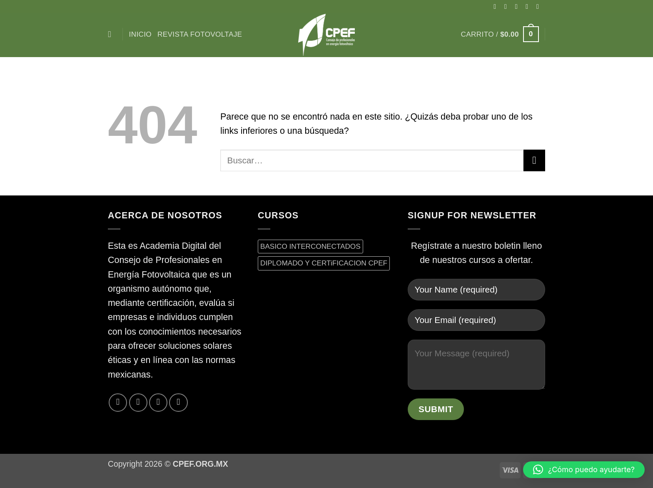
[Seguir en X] (518, 6)
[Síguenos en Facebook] (496, 6)
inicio (140, 34)
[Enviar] (534, 160)
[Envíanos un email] (539, 6)
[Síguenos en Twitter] (529, 6)
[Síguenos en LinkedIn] (178, 402)
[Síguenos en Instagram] (507, 6)
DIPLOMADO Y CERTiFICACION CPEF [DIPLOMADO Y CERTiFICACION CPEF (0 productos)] (323, 263)
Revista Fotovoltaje (199, 34)
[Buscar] (112, 34)
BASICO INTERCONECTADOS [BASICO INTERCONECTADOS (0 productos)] (310, 246)
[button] (500, 34)
